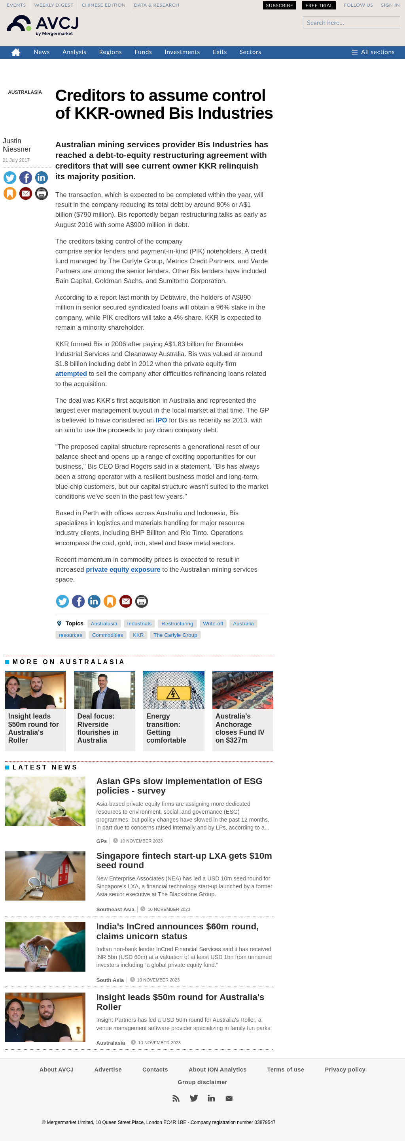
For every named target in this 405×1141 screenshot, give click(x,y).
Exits (220, 51)
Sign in (390, 5)
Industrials (139, 624)
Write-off (213, 624)
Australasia (25, 92)
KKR (138, 635)
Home (16, 52)
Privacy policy (345, 1069)
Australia (243, 624)
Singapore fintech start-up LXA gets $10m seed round (184, 861)
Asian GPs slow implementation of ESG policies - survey (179, 786)
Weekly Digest (54, 5)
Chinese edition (104, 5)
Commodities (107, 635)
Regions (110, 51)
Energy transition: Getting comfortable (166, 728)
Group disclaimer (202, 1082)
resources (70, 635)
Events (16, 5)
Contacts (155, 1069)
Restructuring (177, 624)
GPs (101, 841)
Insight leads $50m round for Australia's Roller (33, 728)
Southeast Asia (115, 909)
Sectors (250, 51)
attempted (71, 373)
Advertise (107, 1069)
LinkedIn (211, 1098)
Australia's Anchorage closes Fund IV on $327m (240, 728)
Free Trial (319, 5)
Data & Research (157, 5)
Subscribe (279, 5)
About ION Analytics (218, 1069)
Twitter (194, 1098)
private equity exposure (123, 569)
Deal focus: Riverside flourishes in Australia (98, 728)
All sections (378, 51)
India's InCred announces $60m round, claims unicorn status (177, 931)
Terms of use (286, 1069)
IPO (161, 420)
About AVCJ (57, 1069)
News (42, 51)
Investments (182, 51)
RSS (176, 1098)
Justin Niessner (17, 145)
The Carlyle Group (175, 635)
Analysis (74, 51)
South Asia (110, 980)
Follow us (358, 5)
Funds (143, 51)
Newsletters (229, 1098)
